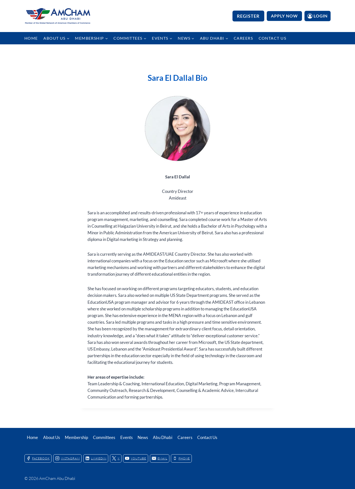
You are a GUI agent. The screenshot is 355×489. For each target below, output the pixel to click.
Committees (104, 437)
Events (126, 437)
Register (248, 16)
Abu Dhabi (162, 437)
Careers (243, 38)
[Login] (317, 16)
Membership (76, 437)
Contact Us (272, 38)
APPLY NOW (284, 15)
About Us (51, 437)
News (143, 437)
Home (31, 38)
